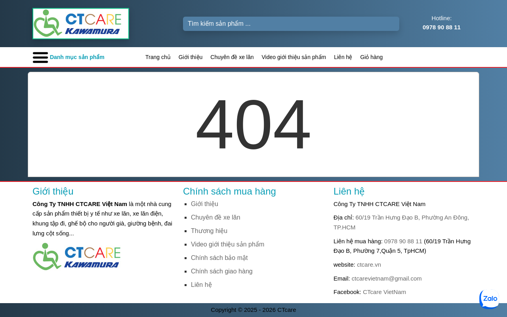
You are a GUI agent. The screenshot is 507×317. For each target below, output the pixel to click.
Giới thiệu (191, 57)
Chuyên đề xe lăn (232, 57)
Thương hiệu (209, 230)
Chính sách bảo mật (219, 257)
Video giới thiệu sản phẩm (294, 57)
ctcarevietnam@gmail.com (387, 278)
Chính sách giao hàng (222, 271)
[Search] (291, 24)
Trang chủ (158, 57)
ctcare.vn (369, 264)
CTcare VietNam (384, 291)
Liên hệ (343, 57)
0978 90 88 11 (403, 241)
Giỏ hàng (371, 57)
